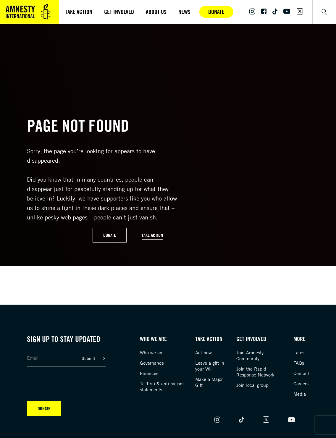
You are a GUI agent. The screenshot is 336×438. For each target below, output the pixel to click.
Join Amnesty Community (250, 355)
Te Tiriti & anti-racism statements (162, 386)
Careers (300, 384)
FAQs (298, 363)
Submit (88, 358)
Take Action (152, 235)
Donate (216, 11)
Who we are (152, 352)
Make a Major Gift (209, 382)
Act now (203, 352)
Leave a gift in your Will (209, 366)
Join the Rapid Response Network (255, 372)
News (184, 11)
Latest (299, 352)
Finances (149, 373)
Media (299, 394)
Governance (152, 363)
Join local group (252, 385)
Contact (301, 373)
